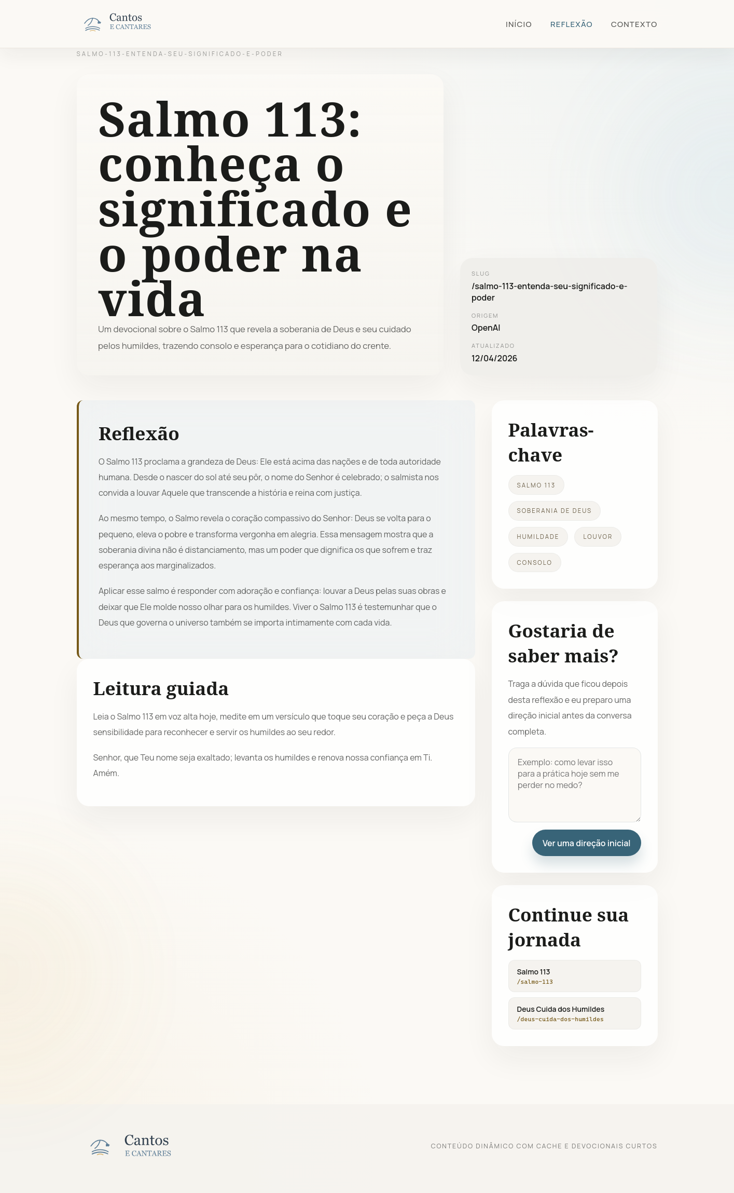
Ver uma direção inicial (587, 843)
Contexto (634, 24)
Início (519, 24)
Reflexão (571, 24)
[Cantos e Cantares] (129, 23)
